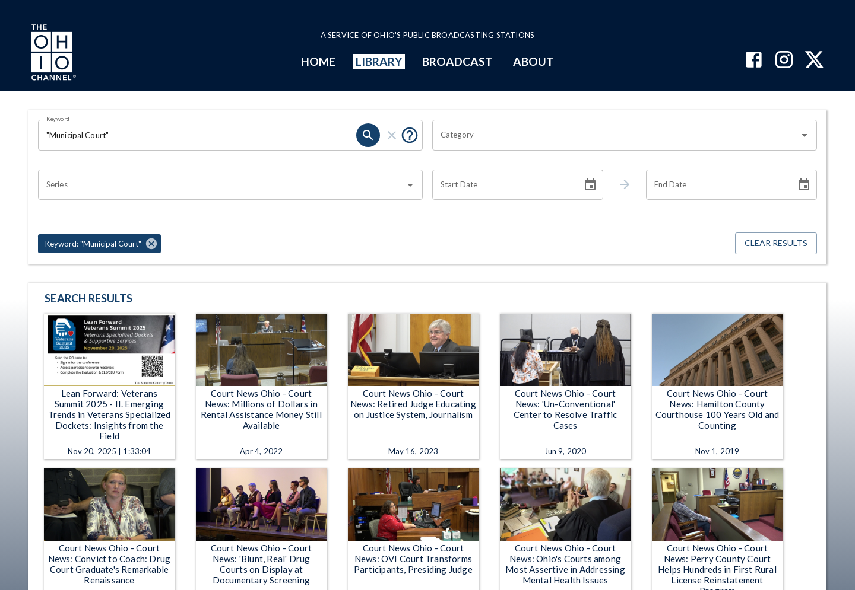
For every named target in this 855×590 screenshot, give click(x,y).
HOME (318, 61)
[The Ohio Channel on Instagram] (784, 60)
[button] (99, 243)
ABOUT (533, 61)
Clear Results (776, 243)
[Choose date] (590, 185)
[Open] (804, 135)
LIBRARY (379, 61)
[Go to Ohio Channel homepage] (52, 54)
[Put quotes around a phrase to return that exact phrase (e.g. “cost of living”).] (409, 135)
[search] (368, 135)
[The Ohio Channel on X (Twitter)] (814, 60)
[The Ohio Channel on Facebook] (753, 60)
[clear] (392, 135)
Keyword (58, 118)
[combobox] (616, 135)
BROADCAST (457, 61)
